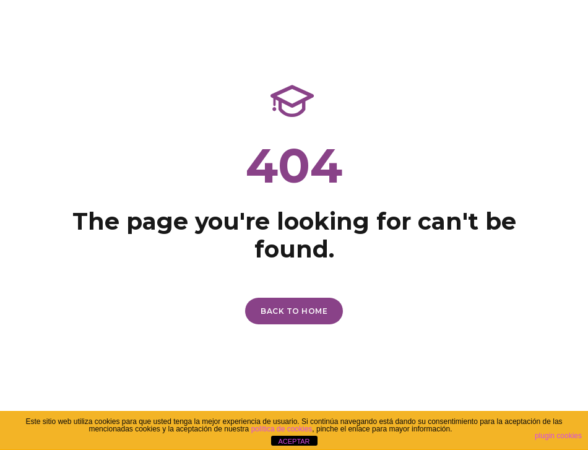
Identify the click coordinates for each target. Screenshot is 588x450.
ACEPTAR (293, 441)
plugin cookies (558, 435)
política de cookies (282, 429)
